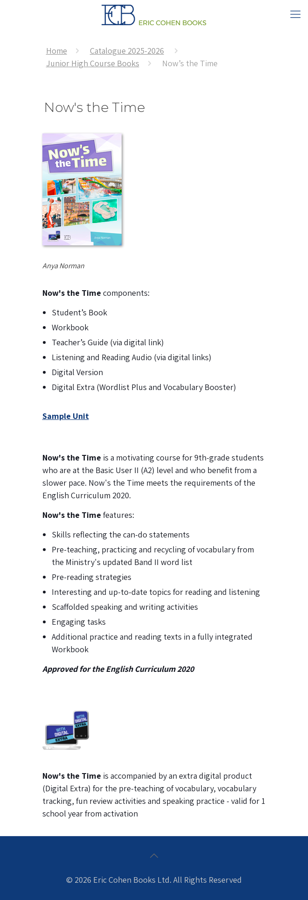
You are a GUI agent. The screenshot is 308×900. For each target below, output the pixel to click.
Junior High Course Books (92, 63)
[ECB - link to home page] (154, 14)
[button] (295, 14)
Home (56, 50)
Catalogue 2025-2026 (127, 50)
